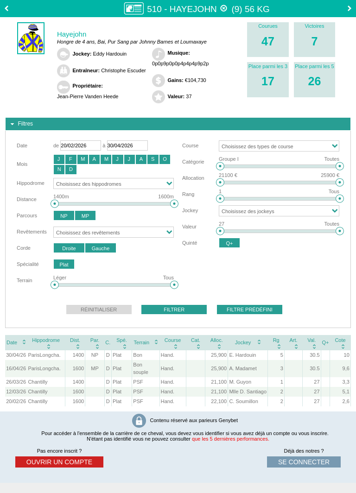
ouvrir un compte (59, 462)
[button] (59, 159)
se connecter (304, 462)
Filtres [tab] (20, 124)
